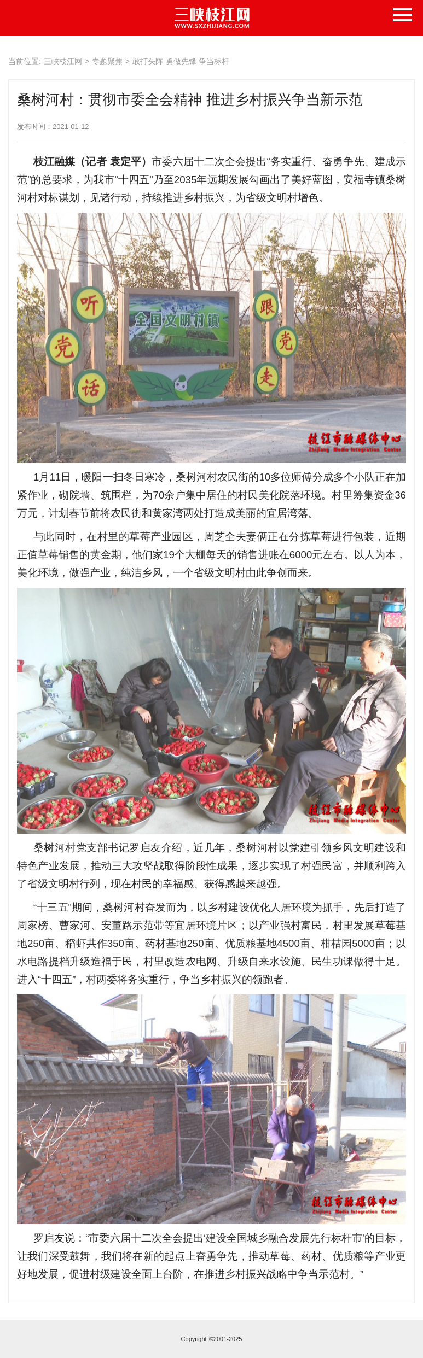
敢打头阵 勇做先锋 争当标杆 (181, 61)
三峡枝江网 (63, 61)
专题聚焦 (107, 61)
